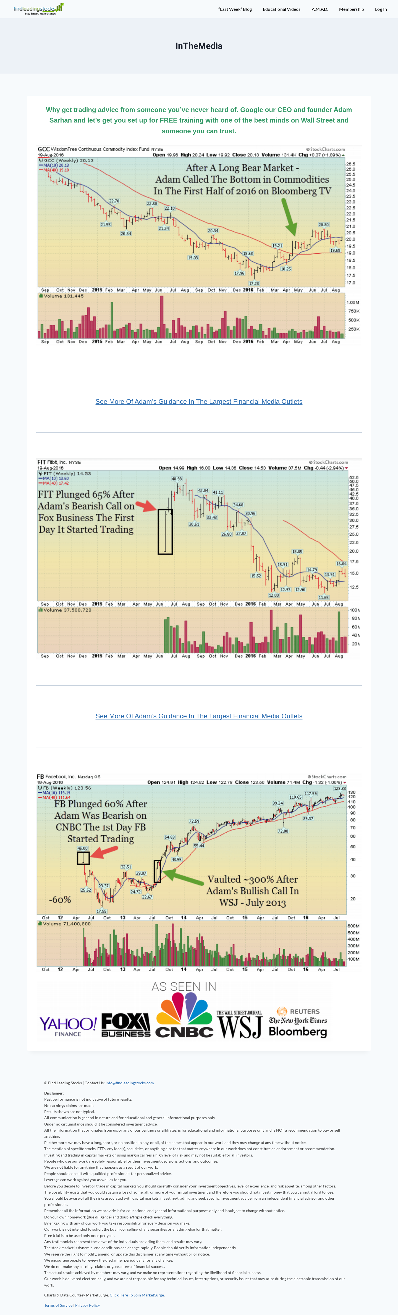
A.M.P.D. (320, 9)
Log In (381, 9)
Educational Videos (282, 9)
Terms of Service (58, 1305)
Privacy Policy (87, 1305)
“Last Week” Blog (235, 9)
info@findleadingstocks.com (130, 1082)
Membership (351, 9)
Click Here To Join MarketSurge (137, 1295)
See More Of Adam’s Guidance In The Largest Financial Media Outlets (199, 401)
